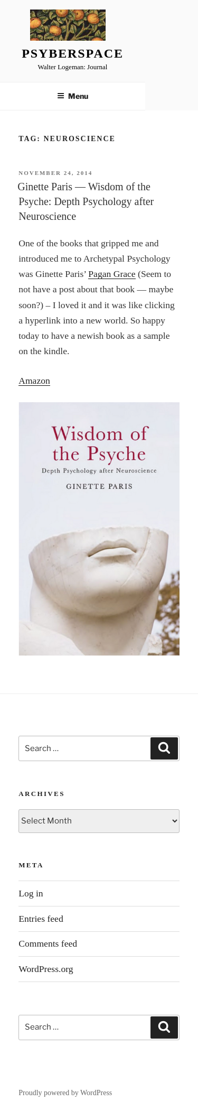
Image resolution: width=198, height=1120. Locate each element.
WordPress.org (45, 969)
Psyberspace (73, 53)
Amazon (34, 380)
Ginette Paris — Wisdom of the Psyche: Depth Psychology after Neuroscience (85, 201)
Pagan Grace (111, 274)
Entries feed (40, 918)
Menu (72, 95)
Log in (30, 893)
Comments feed (47, 943)
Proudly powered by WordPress (65, 1093)
